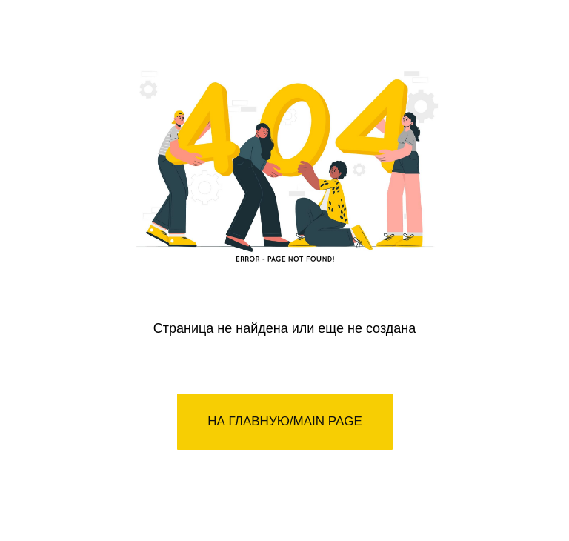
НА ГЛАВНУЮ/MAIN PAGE (284, 421)
